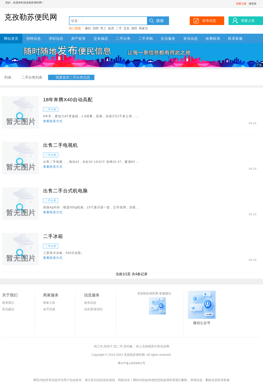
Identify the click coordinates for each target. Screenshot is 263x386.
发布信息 (90, 302)
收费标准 (213, 38)
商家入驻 (49, 302)
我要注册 (241, 3)
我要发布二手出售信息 (73, 77)
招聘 (96, 28)
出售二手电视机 (60, 145)
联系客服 (235, 38)
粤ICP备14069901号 (131, 363)
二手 (119, 28)
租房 (111, 28)
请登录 (253, 3)
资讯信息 (190, 38)
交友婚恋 (101, 38)
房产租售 (78, 38)
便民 (134, 28)
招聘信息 (33, 38)
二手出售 (123, 38)
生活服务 (168, 38)
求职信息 (56, 38)
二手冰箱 (53, 236)
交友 (127, 28)
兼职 (88, 28)
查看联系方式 (53, 121)
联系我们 (8, 302)
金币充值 (49, 309)
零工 (103, 28)
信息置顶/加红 (93, 309)
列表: (8, 77)
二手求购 (145, 38)
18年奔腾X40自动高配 (68, 99)
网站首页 (11, 38)
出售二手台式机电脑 (65, 190)
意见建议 (8, 309)
